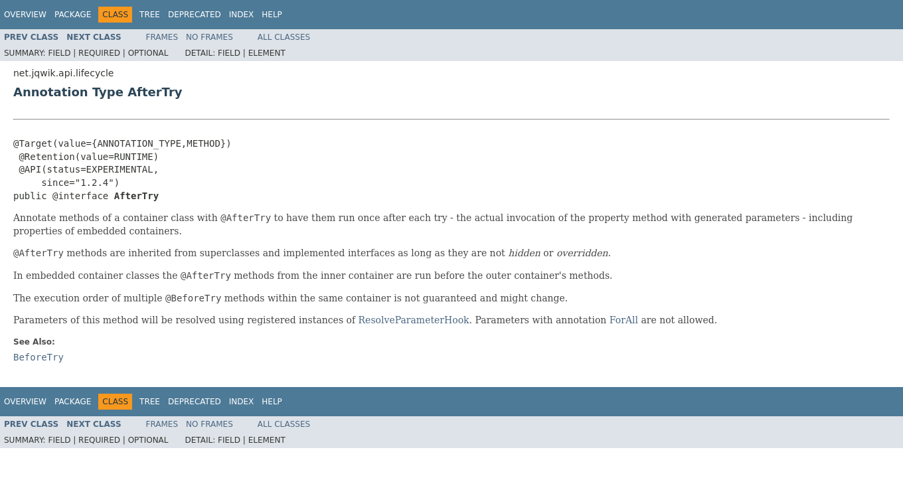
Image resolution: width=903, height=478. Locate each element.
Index (241, 14)
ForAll (624, 320)
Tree (149, 14)
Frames (162, 37)
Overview (25, 14)
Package (72, 14)
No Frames (209, 37)
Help (272, 14)
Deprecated (194, 14)
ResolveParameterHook (414, 320)
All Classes (284, 37)
